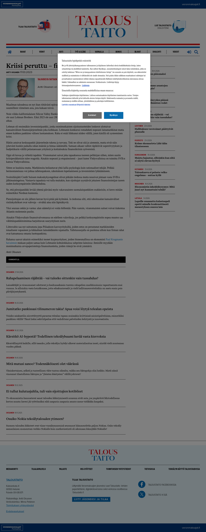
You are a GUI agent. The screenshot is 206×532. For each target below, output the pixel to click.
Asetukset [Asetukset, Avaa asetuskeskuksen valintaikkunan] (92, 115)
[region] (104, 87)
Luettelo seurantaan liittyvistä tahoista (76, 104)
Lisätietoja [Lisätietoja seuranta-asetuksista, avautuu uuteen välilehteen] (85, 85)
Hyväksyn (113, 115)
